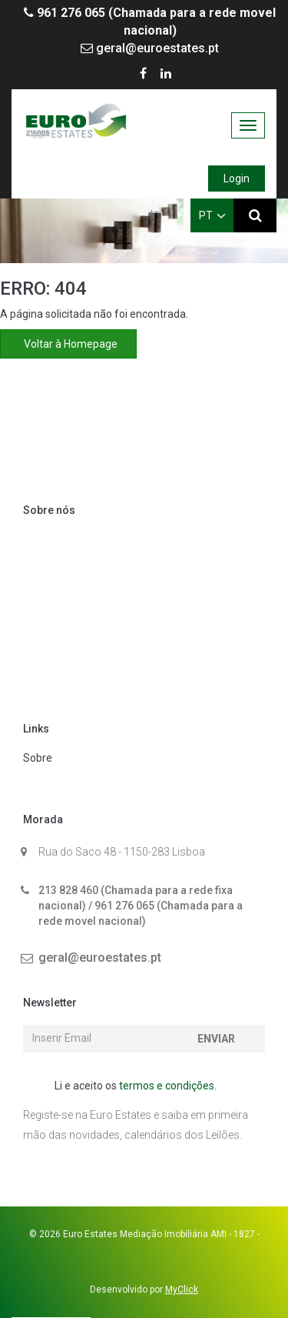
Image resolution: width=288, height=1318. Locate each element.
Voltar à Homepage (68, 344)
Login (236, 178)
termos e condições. (168, 1085)
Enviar (216, 1039)
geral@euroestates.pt (150, 48)
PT (212, 215)
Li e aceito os (127, 1086)
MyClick (181, 1289)
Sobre (37, 758)
